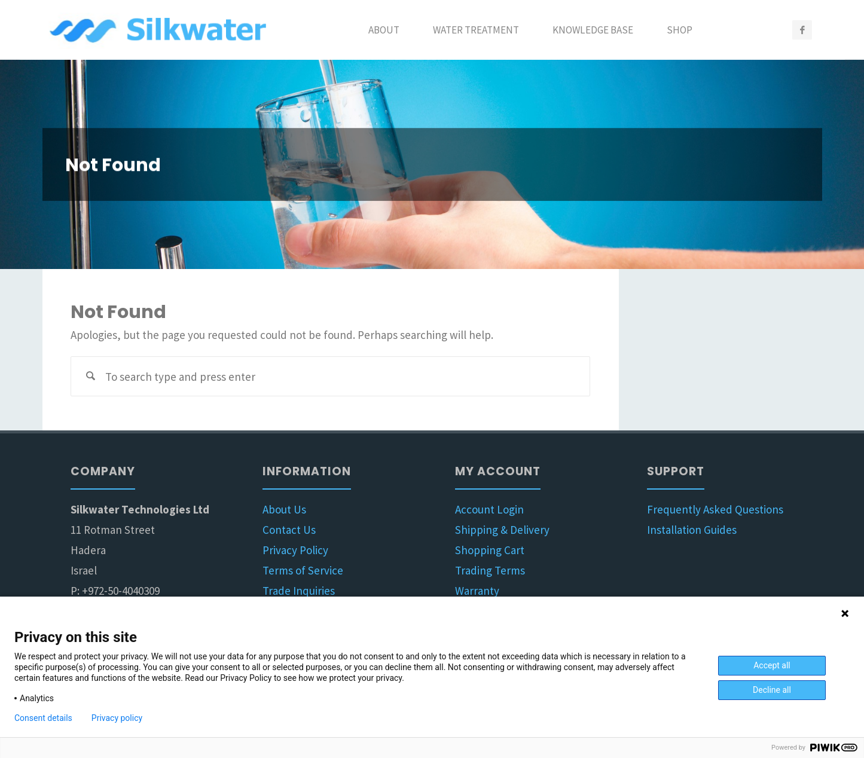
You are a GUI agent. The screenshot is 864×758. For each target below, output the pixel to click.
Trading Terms (490, 570)
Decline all (772, 690)
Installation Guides (692, 529)
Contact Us (289, 529)
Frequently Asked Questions (715, 509)
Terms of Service (302, 570)
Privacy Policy (295, 550)
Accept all (771, 665)
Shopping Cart (489, 550)
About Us (284, 509)
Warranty (477, 590)
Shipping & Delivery (502, 529)
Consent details (43, 718)
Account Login (489, 509)
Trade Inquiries (298, 590)
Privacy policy (116, 718)
